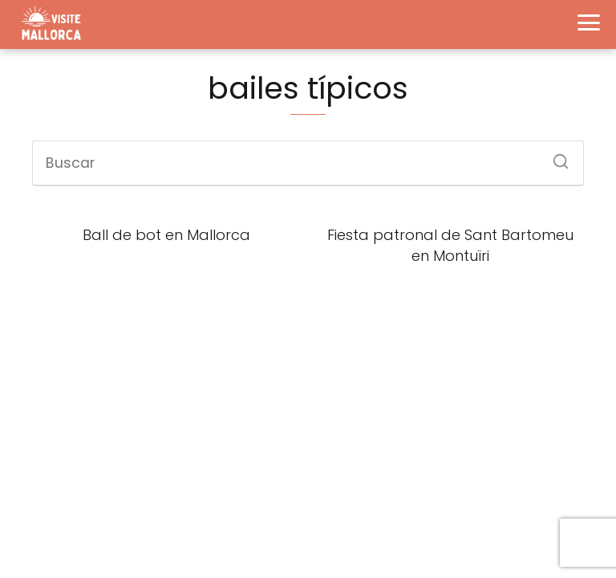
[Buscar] (555, 156)
